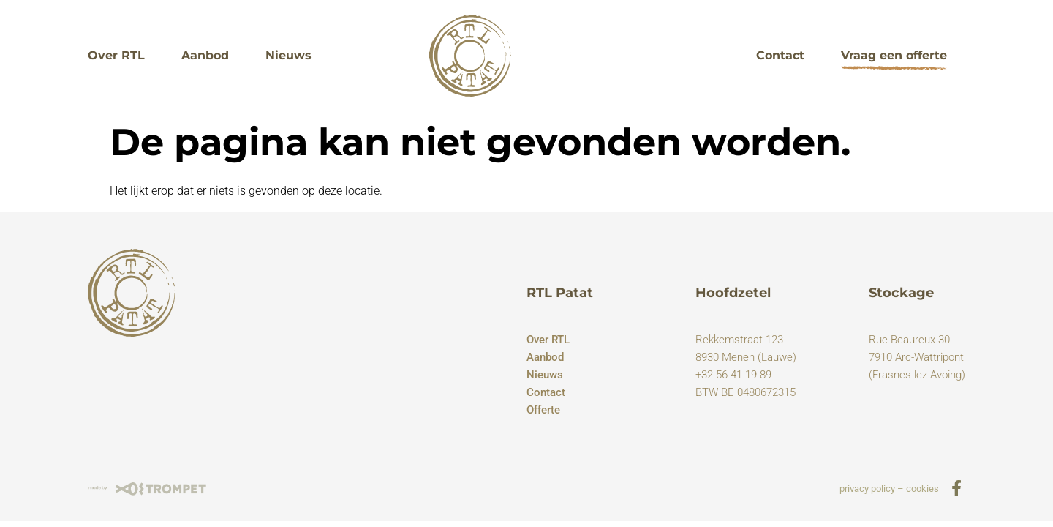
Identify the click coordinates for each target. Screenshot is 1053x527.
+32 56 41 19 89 (733, 374)
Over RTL (116, 55)
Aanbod (205, 55)
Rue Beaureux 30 (909, 339)
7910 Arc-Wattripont (916, 357)
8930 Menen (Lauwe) (745, 357)
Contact (780, 55)
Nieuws (288, 55)
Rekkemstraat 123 (739, 339)
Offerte (543, 409)
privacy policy (867, 488)
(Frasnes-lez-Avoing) (917, 374)
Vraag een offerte (894, 55)
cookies (922, 488)
